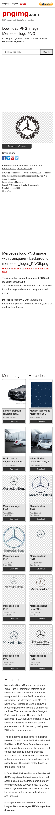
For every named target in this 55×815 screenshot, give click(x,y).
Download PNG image (17, 146)
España (23, 3)
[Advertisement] (27, 84)
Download (14, 421)
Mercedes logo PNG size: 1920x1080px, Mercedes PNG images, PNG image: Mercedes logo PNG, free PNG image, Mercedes (26, 176)
